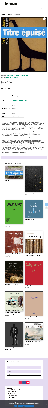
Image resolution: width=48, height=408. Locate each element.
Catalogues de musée (20, 75)
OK (15, 405)
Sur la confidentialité (29, 405)
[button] (44, 18)
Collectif (14, 100)
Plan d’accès (11, 397)
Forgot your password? (11, 374)
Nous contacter (12, 399)
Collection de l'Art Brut (12, 77)
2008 (13, 103)
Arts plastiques (9, 14)
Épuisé (27, 75)
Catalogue (3, 14)
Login (24, 376)
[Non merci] (46, 404)
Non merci (21, 405)
